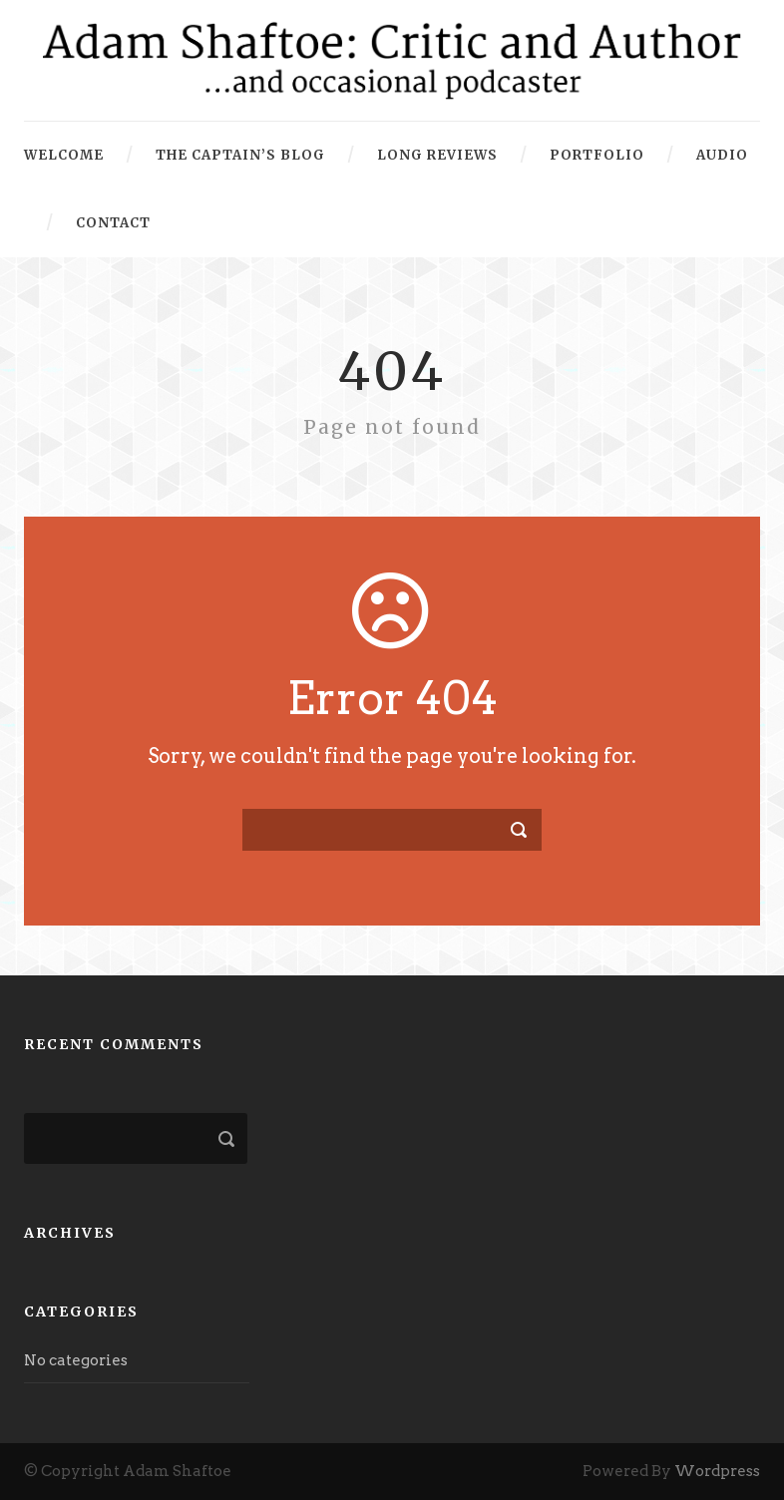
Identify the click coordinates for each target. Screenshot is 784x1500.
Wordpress (717, 1471)
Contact (113, 222)
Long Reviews (437, 155)
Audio (722, 155)
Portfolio (597, 155)
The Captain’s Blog (240, 155)
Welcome (64, 155)
